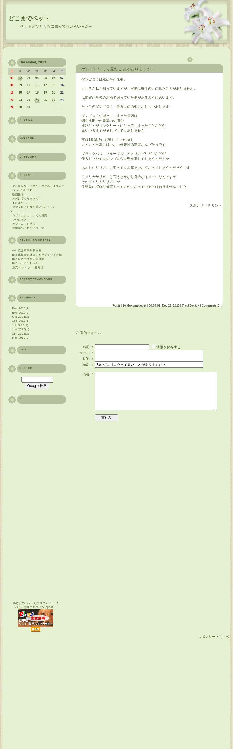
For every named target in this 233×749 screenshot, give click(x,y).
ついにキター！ (22, 219)
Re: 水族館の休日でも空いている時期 (37, 254)
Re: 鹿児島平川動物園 (27, 250)
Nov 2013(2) (21, 312)
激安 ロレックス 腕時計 (28, 267)
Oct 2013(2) (20, 316)
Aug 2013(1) (21, 320)
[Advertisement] (54, 694)
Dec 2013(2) (21, 308)
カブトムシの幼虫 (24, 223)
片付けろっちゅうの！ (26, 198)
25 (37, 100)
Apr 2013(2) (20, 333)
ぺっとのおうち (22, 189)
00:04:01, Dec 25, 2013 (164, 305)
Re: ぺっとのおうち (25, 263)
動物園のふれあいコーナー (29, 227)
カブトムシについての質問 (29, 215)
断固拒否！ (19, 194)
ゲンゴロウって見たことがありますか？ (38, 185)
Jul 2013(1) (20, 325)
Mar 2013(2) (21, 337)
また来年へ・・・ (24, 202)
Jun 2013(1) (20, 329)
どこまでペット (28, 18)
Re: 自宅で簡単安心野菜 (28, 258)
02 (20, 77)
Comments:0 (210, 305)
